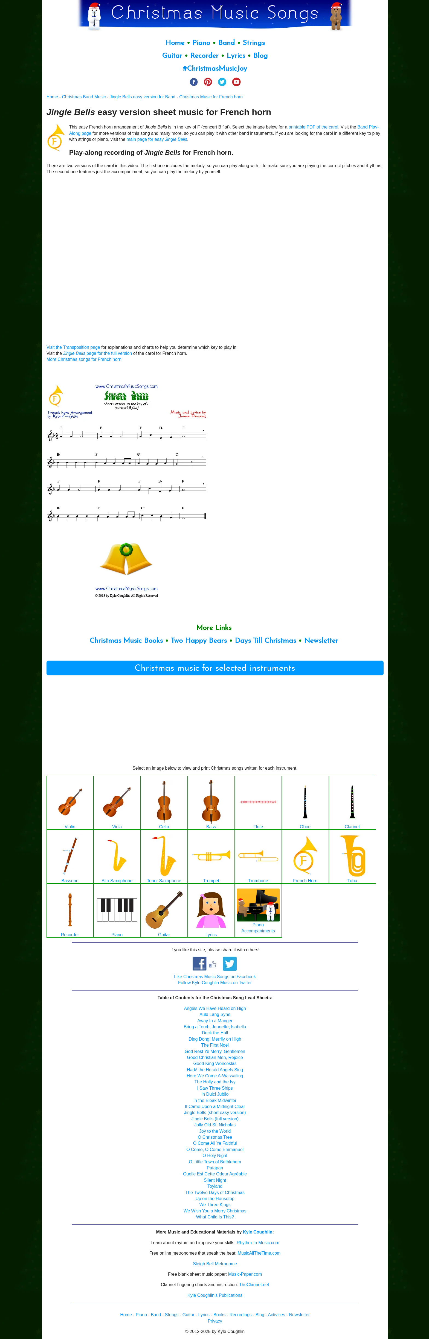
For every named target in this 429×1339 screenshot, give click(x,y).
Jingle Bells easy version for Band (142, 97)
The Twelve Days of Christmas (215, 1192)
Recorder (204, 56)
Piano (201, 43)
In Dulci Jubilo (215, 1094)
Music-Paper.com (245, 1274)
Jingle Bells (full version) (215, 1119)
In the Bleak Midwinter (214, 1100)
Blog (260, 56)
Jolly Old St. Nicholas (215, 1125)
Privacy (215, 1321)
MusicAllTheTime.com (259, 1253)
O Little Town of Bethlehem (215, 1162)
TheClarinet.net (254, 1284)
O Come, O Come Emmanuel (215, 1149)
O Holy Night (214, 1155)
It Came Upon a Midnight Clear (215, 1106)
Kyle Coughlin (258, 1232)
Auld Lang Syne (214, 1014)
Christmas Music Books (126, 641)
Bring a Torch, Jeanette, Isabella (215, 1026)
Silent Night (215, 1180)
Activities (276, 1314)
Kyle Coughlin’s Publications (214, 1295)
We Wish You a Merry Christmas (215, 1211)
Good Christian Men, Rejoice (215, 1057)
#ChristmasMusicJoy (215, 69)
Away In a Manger (215, 1020)
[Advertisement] (215, 722)
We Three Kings (215, 1204)
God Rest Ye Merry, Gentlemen (215, 1051)
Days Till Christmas (265, 641)
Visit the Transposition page (73, 347)
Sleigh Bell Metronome (215, 1263)
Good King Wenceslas (215, 1063)
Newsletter (321, 641)
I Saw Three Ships (215, 1088)
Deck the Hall (215, 1032)
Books (219, 1314)
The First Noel (214, 1045)
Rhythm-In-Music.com (258, 1242)
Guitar (172, 56)
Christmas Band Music (84, 97)
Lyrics (236, 56)
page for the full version (108, 353)
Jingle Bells (74, 353)
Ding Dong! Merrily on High (215, 1039)
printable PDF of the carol (313, 127)
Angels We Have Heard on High (215, 1008)
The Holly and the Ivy (214, 1082)
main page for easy (157, 139)
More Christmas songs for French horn (84, 359)
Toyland (214, 1186)
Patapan (215, 1168)
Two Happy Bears (199, 641)
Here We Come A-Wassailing (215, 1076)
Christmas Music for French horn (211, 97)
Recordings (241, 1314)
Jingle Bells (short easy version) (215, 1112)
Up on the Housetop (214, 1198)
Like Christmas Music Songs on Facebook (215, 976)
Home (174, 43)
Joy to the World (215, 1131)
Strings (254, 43)
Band (227, 43)
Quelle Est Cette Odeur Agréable (215, 1174)
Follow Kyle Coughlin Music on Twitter (215, 982)
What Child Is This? (215, 1217)
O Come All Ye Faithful (215, 1143)
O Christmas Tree (215, 1137)
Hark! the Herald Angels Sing (215, 1069)
